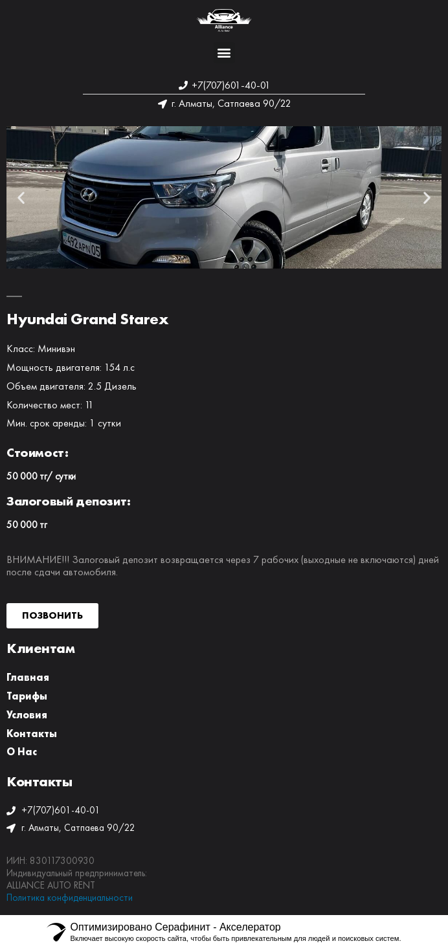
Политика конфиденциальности (69, 897)
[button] (224, 52)
